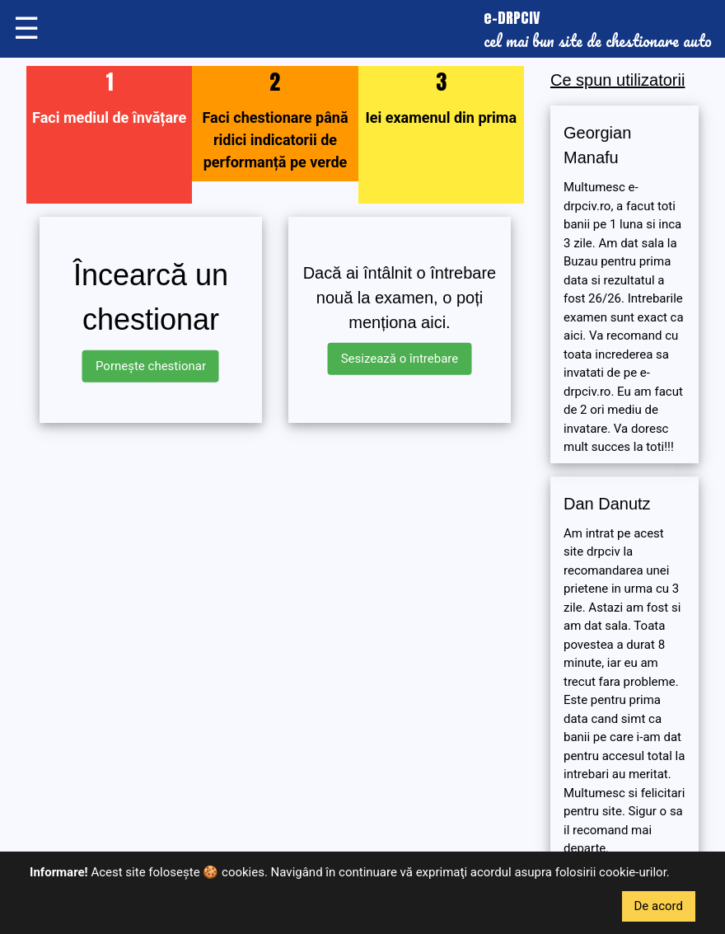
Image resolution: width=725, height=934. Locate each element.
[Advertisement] (275, 551)
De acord (659, 906)
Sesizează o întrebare (400, 358)
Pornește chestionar (151, 366)
